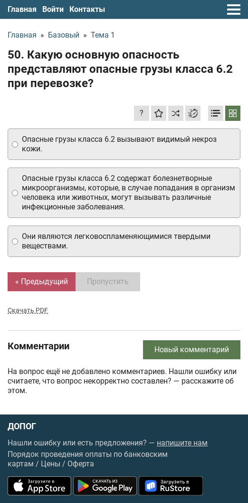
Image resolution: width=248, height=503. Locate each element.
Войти (53, 9)
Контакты (87, 9)
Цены (50, 463)
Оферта (80, 463)
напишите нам (182, 442)
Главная (22, 9)
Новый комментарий (191, 349)
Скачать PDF (28, 310)
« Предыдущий (41, 281)
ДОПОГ (22, 426)
